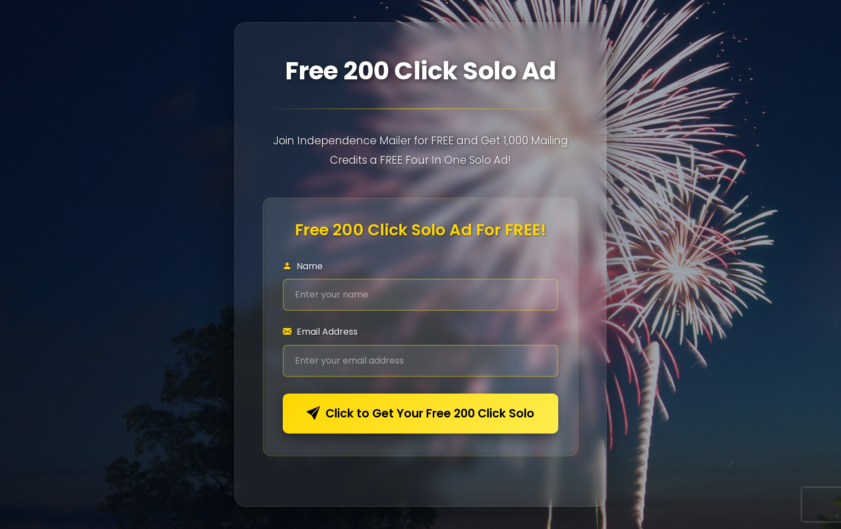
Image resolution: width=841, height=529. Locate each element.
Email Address (320, 331)
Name (303, 266)
